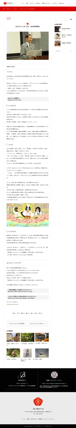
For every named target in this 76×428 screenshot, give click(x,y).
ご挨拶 (27, 3)
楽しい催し (55, 3)
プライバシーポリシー (49, 419)
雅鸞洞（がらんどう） (46, 3)
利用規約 (40, 419)
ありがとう (32, 3)
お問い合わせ (61, 3)
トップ (22, 3)
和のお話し (38, 3)
